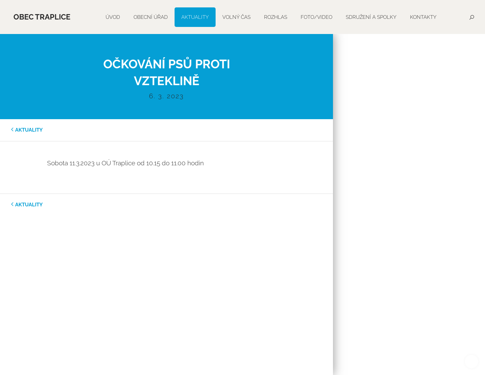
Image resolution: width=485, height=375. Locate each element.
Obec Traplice (41, 16)
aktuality (29, 130)
